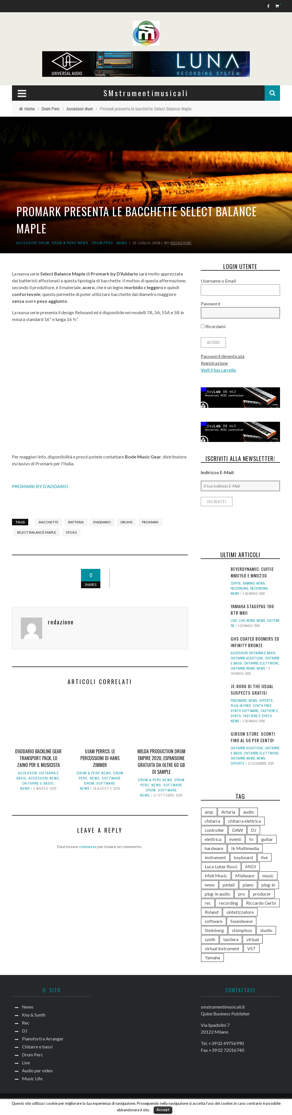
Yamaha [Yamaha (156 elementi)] (212, 957)
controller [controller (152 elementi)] (214, 830)
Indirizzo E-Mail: (217, 472)
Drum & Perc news (70, 242)
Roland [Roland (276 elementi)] (211, 912)
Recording (239, 588)
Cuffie (236, 583)
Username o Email (218, 280)
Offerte (266, 700)
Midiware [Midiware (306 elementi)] (244, 875)
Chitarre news (243, 668)
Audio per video (37, 1070)
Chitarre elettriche (261, 663)
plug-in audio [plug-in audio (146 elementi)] (217, 893)
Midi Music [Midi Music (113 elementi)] (216, 875)
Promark (150, 522)
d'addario (102, 522)
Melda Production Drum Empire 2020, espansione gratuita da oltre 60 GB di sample (161, 761)
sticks (71, 532)
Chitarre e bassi (38, 783)
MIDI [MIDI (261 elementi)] (250, 866)
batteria (76, 522)
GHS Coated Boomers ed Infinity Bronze (255, 641)
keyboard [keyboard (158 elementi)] (243, 857)
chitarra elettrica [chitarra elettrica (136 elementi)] (244, 821)
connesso (88, 846)
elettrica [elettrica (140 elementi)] (213, 839)
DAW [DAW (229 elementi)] (237, 830)
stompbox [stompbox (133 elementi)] (242, 930)
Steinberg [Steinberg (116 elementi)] (214, 930)
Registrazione (214, 363)
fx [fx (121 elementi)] (251, 839)
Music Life (32, 1078)
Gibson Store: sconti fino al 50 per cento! (253, 737)
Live (234, 620)
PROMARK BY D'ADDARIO (40, 486)
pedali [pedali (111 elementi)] (229, 884)
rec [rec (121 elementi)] (208, 903)
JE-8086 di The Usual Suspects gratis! (252, 689)
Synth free (262, 705)
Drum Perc (102, 242)
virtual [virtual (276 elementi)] (252, 939)
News (122, 242)
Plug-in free (241, 705)
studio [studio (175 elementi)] (266, 930)
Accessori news (44, 778)
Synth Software (245, 711)
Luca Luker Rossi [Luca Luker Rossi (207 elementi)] (221, 866)
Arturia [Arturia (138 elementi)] (228, 811)
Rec (25, 1022)
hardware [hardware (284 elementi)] (214, 848)
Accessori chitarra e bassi (253, 653)
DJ (24, 1030)
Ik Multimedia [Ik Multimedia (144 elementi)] (245, 848)
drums (126, 522)
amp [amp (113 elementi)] (209, 811)
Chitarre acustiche (247, 658)
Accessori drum (32, 242)
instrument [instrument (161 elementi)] (215, 857)
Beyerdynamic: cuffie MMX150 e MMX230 (252, 572)
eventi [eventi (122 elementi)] (235, 839)
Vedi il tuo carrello (218, 370)
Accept (163, 1109)
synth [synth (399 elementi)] (210, 939)
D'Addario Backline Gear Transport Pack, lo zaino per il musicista (38, 758)
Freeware (239, 700)
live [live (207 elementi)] (264, 857)
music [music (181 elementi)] (268, 875)
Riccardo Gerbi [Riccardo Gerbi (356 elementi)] (261, 903)
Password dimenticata (222, 356)
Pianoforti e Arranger (43, 1038)
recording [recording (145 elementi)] (228, 903)
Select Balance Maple (36, 532)
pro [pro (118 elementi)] (241, 893)
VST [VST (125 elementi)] (251, 948)
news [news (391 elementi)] (210, 884)
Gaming (249, 583)
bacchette (48, 522)
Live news (247, 620)
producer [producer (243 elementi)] (262, 893)
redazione (181, 242)
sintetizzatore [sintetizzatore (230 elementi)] (240, 912)
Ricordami (213, 326)
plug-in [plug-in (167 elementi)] (268, 884)
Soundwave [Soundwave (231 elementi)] (241, 921)
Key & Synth (33, 1014)
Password (210, 303)
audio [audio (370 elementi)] (248, 811)
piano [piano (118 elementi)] (248, 884)
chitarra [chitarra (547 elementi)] (212, 821)
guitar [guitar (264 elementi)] (267, 839)
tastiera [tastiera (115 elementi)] (230, 939)
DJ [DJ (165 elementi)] (253, 830)
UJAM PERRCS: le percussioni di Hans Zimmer (99, 758)
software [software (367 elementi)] (213, 921)
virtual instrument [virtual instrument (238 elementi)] (222, 948)
